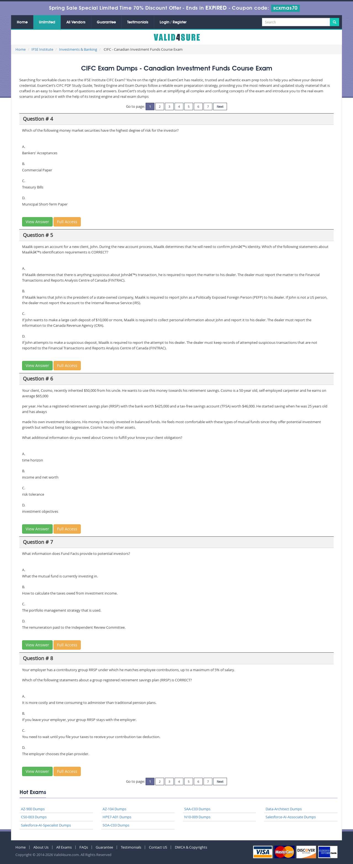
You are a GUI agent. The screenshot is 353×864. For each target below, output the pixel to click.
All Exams (64, 847)
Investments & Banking (78, 49)
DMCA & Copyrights (191, 847)
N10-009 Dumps (197, 816)
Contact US (158, 847)
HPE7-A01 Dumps (117, 816)
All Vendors (75, 22)
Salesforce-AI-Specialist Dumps (46, 825)
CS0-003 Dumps (34, 816)
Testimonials (137, 22)
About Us (41, 847)
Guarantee (106, 22)
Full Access (67, 221)
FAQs (83, 847)
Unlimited (47, 22)
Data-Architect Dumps (284, 808)
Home (22, 22)
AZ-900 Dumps (33, 808)
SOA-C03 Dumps (116, 825)
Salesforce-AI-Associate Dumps (291, 816)
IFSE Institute (42, 49)
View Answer (37, 221)
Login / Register (173, 22)
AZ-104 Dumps (114, 808)
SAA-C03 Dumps (197, 808)
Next (220, 106)
